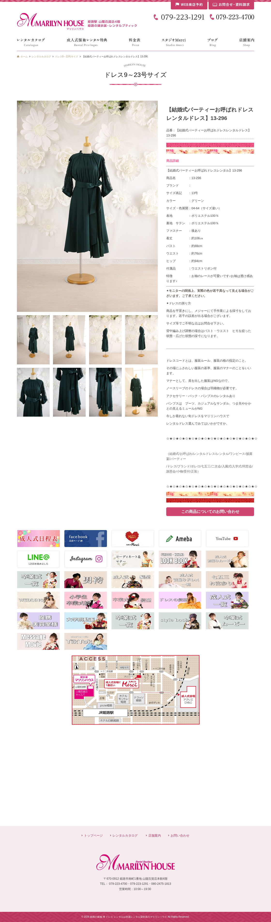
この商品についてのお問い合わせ (210, 512)
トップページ (93, 835)
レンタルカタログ (125, 835)
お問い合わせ (180, 835)
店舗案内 (154, 835)
